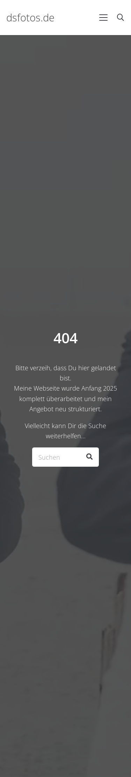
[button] (103, 17)
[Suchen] (65, 457)
